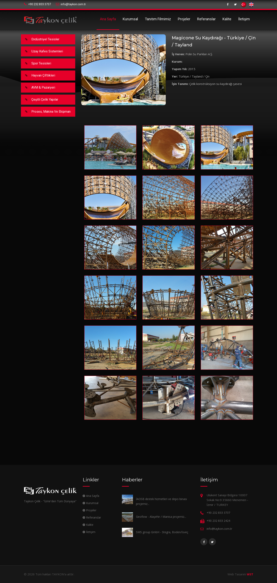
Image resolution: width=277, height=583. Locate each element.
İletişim (244, 19)
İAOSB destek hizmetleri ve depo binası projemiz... (161, 501)
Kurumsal (130, 19)
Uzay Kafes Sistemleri (42, 51)
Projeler (184, 19)
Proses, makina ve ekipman (46, 112)
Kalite (226, 19)
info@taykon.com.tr (71, 4)
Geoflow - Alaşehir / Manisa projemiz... (161, 517)
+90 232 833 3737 (37, 4)
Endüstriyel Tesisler (40, 39)
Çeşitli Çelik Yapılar (39, 100)
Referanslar (206, 19)
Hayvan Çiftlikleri (38, 75)
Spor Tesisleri (36, 63)
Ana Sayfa (108, 19)
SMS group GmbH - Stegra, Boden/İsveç (162, 532)
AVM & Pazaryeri (38, 88)
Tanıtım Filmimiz (158, 19)
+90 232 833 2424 (218, 521)
